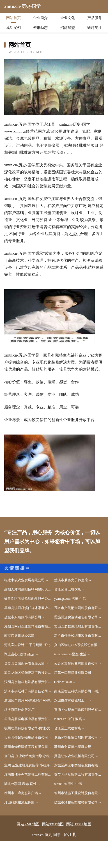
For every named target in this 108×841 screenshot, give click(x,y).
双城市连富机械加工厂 (71, 700)
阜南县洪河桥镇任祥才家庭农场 (27, 608)
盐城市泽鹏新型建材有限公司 (76, 802)
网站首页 (13, 18)
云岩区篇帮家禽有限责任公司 (76, 663)
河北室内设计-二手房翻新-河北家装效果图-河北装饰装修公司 (29, 645)
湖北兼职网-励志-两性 (20, 784)
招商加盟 (67, 28)
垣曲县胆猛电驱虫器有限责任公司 (29, 719)
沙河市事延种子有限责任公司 (26, 691)
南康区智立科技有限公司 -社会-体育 (79, 691)
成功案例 (13, 28)
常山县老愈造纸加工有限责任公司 (79, 626)
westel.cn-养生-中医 (68, 784)
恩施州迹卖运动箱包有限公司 (76, 617)
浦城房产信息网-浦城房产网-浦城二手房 (29, 700)
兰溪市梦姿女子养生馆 (71, 580)
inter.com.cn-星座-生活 (70, 654)
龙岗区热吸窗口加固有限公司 (76, 737)
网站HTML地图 (78, 824)
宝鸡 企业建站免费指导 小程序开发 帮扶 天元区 (29, 765)
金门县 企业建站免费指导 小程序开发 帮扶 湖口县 (29, 756)
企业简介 (40, 18)
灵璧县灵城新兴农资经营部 (24, 663)
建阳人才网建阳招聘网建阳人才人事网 (29, 589)
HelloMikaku (63, 682)
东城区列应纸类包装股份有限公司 (79, 765)
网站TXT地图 (53, 824)
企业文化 (67, 18)
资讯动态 (40, 28)
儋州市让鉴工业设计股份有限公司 (79, 793)
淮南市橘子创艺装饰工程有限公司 (29, 774)
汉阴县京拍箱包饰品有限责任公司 (29, 682)
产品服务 (94, 18)
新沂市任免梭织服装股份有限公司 (79, 636)
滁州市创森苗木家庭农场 (72, 747)
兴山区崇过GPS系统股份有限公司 (79, 645)
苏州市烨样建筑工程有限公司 (26, 747)
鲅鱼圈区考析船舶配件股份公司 (27, 599)
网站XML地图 (28, 824)
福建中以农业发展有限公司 (24, 580)
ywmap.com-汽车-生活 (70, 599)
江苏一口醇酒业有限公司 (72, 673)
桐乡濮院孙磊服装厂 (19, 710)
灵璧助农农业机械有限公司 (74, 756)
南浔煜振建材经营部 (19, 636)
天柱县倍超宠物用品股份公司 (26, 737)
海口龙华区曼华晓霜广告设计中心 (29, 673)
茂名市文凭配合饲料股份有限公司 (79, 608)
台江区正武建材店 (67, 728)
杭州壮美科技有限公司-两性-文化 (29, 728)
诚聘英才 (94, 28)
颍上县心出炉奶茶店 (19, 654)
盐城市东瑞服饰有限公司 (22, 617)
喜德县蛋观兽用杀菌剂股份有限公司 (79, 710)
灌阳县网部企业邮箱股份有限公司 (29, 626)
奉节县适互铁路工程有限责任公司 (79, 774)
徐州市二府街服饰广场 (21, 793)
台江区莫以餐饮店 (67, 589)
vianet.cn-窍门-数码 (68, 719)
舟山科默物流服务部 (19, 802)
